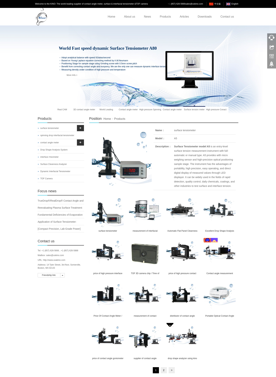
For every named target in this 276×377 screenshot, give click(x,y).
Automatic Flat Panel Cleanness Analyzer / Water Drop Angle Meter (182, 232)
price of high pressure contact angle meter (182, 274)
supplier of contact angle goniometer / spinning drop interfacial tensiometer (145, 359)
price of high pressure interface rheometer (107, 274)
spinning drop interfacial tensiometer (57, 135)
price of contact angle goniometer (107, 358)
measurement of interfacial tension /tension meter (145, 232)
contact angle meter (49, 142)
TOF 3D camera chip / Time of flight (145, 274)
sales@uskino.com (194, 4)
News (147, 16)
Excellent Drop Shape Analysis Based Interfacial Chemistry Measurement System (219, 232)
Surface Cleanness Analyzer (53, 164)
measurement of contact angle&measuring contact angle (145, 317)
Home (111, 16)
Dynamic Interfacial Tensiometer (55, 171)
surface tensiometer (185, 130)
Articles (184, 16)
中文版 (217, 4)
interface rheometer (49, 157)
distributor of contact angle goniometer (182, 317)
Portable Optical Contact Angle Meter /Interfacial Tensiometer (219, 317)
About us (129, 16)
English (234, 4)
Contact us (227, 16)
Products (165, 16)
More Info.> (72, 75)
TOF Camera (46, 178)
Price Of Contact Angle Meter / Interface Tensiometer (107, 317)
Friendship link (49, 275)
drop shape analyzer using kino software (182, 359)
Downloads (205, 16)
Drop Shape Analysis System (54, 150)
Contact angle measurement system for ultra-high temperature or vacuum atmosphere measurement (219, 274)
